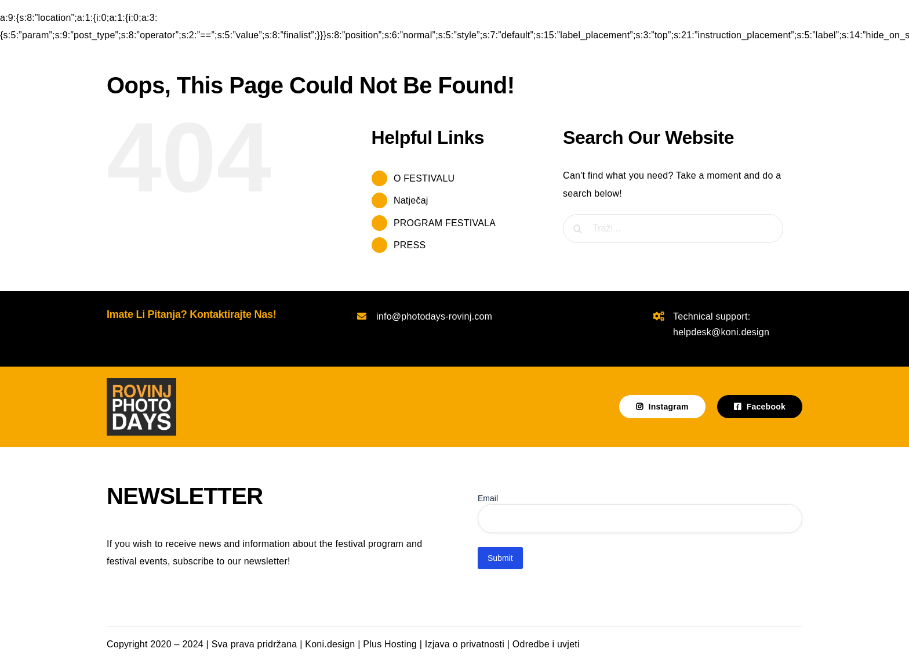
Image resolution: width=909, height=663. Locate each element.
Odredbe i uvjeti (546, 644)
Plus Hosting (390, 644)
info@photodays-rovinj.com (434, 316)
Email (488, 498)
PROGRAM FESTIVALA (445, 223)
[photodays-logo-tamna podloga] (141, 382)
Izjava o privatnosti (464, 644)
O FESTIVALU (424, 178)
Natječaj (411, 200)
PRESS (410, 245)
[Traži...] (673, 228)
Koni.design (330, 644)
